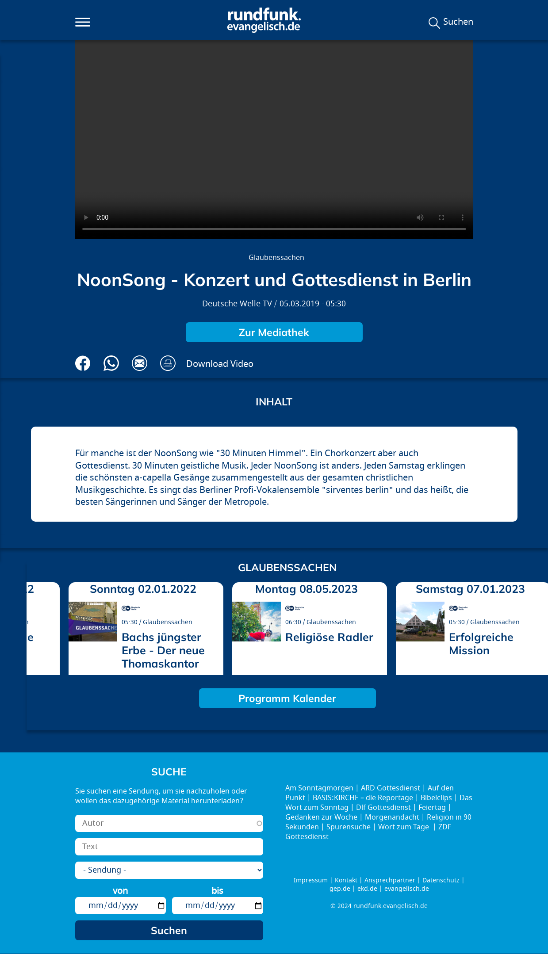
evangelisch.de (406, 888)
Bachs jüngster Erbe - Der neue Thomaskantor (163, 650)
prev (37, 625)
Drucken (168, 363)
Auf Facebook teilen (83, 363)
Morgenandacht (392, 817)
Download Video (219, 364)
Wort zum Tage (404, 827)
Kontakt (346, 880)
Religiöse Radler (329, 637)
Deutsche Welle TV (237, 303)
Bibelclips (436, 798)
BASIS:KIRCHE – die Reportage (363, 798)
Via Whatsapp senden (111, 363)
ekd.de (367, 888)
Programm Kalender (287, 698)
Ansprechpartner (389, 880)
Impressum (311, 880)
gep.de (340, 888)
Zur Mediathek (274, 332)
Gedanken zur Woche (321, 817)
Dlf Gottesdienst (383, 807)
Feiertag (432, 807)
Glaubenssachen (276, 257)
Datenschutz (441, 880)
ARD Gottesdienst (390, 788)
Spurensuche (348, 827)
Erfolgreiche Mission (481, 643)
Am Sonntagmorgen (319, 788)
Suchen (458, 22)
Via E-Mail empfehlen (139, 363)
